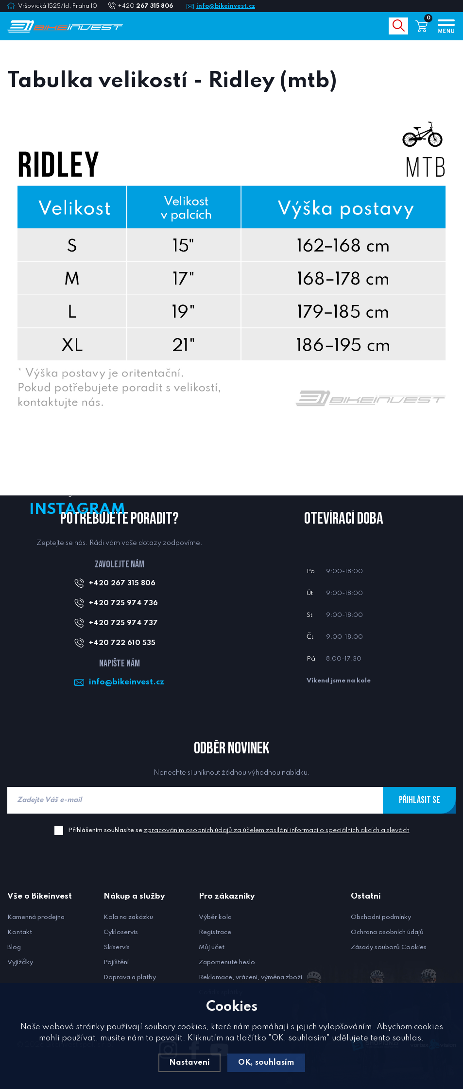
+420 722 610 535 (122, 643)
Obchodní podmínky (381, 917)
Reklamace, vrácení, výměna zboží (250, 977)
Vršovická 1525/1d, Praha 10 (57, 6)
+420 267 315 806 (122, 583)
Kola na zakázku (128, 917)
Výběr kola (215, 917)
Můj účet (211, 947)
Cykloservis (120, 932)
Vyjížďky (20, 962)
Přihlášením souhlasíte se (239, 830)
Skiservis (116, 947)
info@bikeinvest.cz (225, 6)
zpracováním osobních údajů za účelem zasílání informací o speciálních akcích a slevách (277, 830)
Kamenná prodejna (36, 917)
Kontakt (19, 932)
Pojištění (116, 962)
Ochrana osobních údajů (387, 932)
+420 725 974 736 (123, 603)
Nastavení (188, 1062)
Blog (14, 947)
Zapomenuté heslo (227, 962)
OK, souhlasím (266, 1062)
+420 (149, 6)
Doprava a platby (129, 977)
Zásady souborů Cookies (389, 947)
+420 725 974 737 (123, 623)
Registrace (215, 932)
